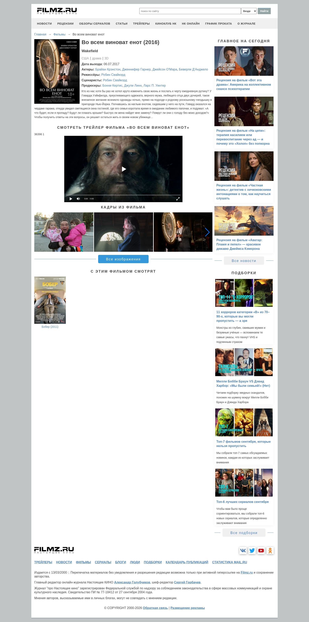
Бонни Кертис (112, 85)
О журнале (246, 23)
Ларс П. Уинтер (154, 85)
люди (135, 562)
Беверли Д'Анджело (193, 69)
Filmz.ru (247, 572)
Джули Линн (133, 85)
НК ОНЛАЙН (191, 23)
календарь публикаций (187, 562)
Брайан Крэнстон (108, 69)
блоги (120, 562)
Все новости (244, 261)
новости (44, 23)
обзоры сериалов (94, 23)
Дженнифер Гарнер (136, 69)
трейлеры (141, 23)
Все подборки (244, 533)
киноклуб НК (165, 23)
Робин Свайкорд (113, 74)
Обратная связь (155, 608)
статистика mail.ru (229, 562)
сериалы (103, 562)
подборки (153, 562)
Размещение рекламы (187, 608)
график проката (218, 23)
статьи (122, 23)
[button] (207, 232)
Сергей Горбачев (187, 582)
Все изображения (123, 259)
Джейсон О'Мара (164, 69)
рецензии (65, 23)
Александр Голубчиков (132, 582)
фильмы (83, 562)
